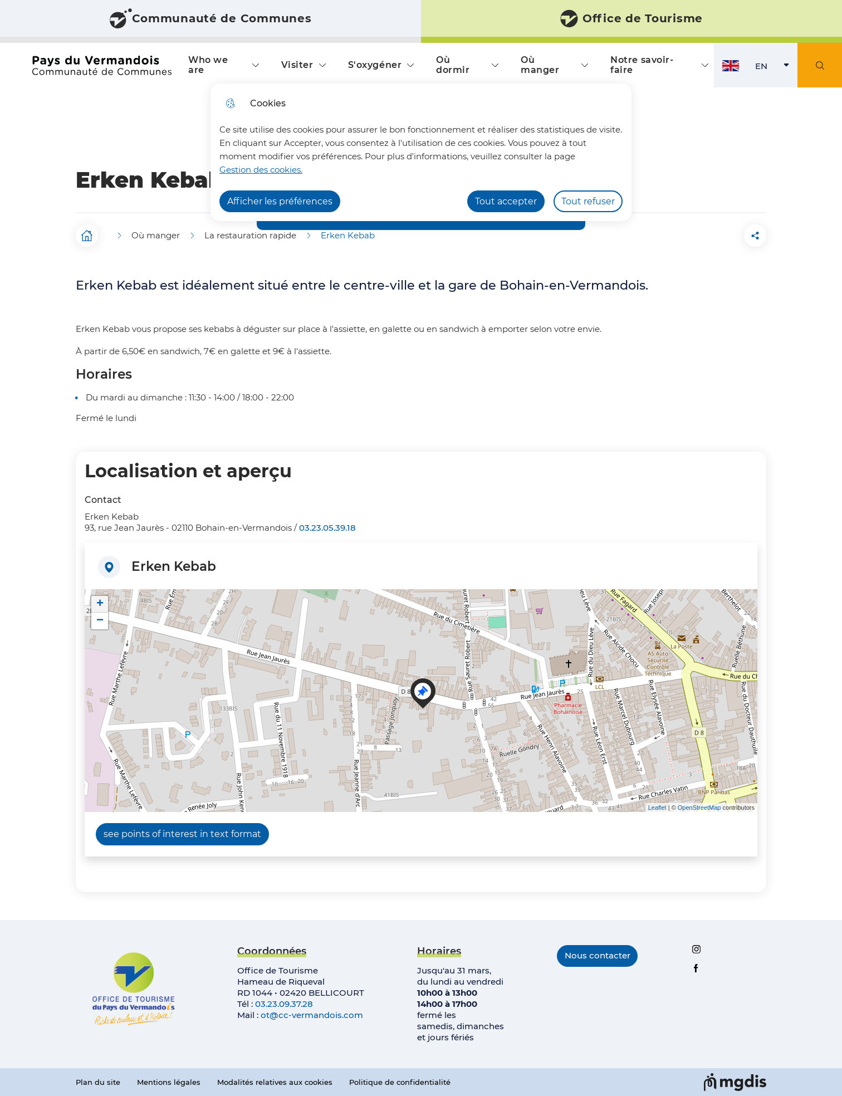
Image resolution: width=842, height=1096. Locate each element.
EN (776, 69)
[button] (693, 235)
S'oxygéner (375, 65)
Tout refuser (588, 201)
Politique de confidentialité (400, 1082)
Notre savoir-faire (641, 65)
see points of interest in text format (182, 834)
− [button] (100, 621)
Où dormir (452, 65)
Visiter (297, 65)
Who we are (208, 65)
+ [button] (100, 604)
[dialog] (421, 152)
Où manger (540, 65)
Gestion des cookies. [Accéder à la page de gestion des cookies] (260, 169)
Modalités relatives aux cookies (274, 1082)
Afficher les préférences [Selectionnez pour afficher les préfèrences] (279, 201)
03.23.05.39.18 (327, 527)
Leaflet (657, 807)
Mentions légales (168, 1082)
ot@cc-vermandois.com (312, 1015)
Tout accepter (506, 201)
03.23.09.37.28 (284, 1004)
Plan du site (98, 1082)
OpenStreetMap (699, 807)
